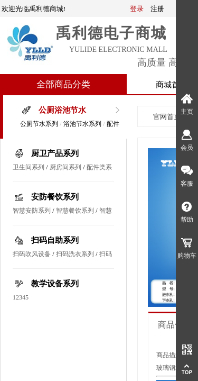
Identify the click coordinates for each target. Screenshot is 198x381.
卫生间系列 (28, 167)
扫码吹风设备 (32, 254)
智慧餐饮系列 (75, 210)
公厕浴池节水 (62, 110)
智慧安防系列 (32, 210)
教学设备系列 (55, 283)
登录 (137, 9)
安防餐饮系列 (55, 197)
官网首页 (167, 117)
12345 (21, 297)
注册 (157, 9)
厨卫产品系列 (55, 153)
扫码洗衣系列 (75, 254)
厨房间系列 (65, 167)
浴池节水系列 (82, 124)
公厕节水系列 (39, 124)
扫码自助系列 (55, 240)
